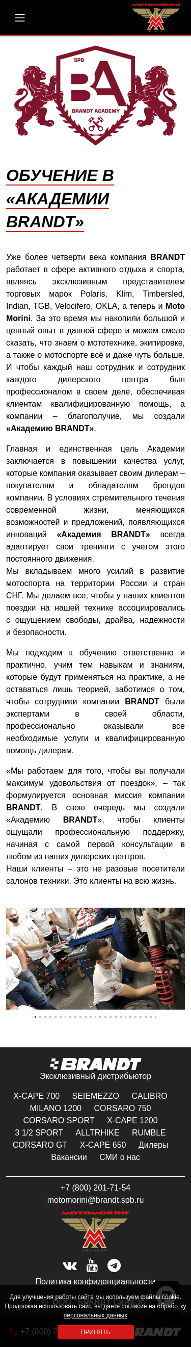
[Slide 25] (156, 1017)
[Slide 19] (126, 1017)
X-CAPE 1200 (132, 1120)
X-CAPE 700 (36, 1096)
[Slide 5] (55, 1017)
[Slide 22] (141, 1017)
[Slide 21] (135, 1017)
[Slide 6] (61, 1017)
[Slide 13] (96, 1017)
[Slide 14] (100, 1017)
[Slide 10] (80, 1017)
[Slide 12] (91, 1017)
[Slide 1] (36, 1017)
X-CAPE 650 (103, 1145)
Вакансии (69, 1157)
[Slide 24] (151, 1017)
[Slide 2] (40, 1017)
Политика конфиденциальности (95, 1281)
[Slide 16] (111, 1017)
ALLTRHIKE (98, 1132)
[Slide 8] (70, 1017)
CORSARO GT (40, 1145)
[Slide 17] (116, 1017)
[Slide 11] (86, 1017)
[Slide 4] (50, 1017)
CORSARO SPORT (58, 1120)
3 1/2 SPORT (39, 1132)
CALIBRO (149, 1096)
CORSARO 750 (122, 1108)
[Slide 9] (75, 1017)
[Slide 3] (45, 1017)
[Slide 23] (146, 1017)
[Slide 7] (66, 1017)
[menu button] (20, 17)
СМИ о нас (119, 1157)
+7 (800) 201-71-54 (95, 1187)
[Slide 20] (130, 1017)
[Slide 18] (121, 1017)
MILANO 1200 (55, 1108)
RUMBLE (149, 1132)
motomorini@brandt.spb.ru (95, 1200)
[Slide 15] (105, 1017)
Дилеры (153, 1145)
